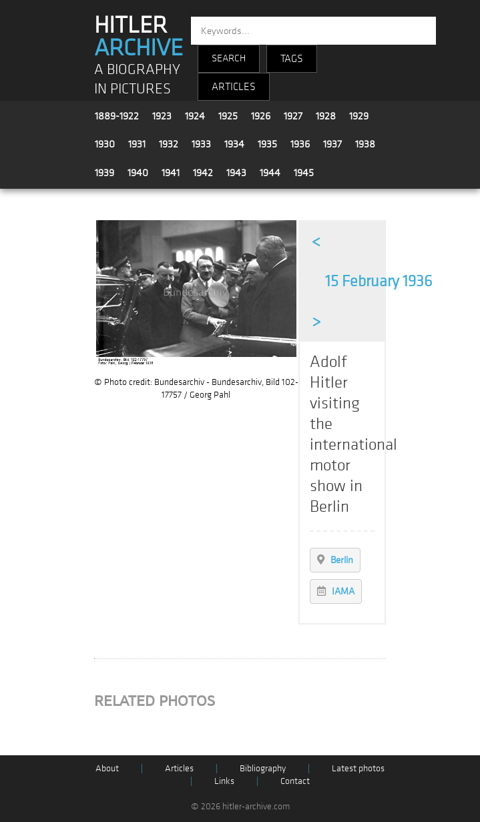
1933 (201, 144)
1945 (304, 172)
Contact (295, 781)
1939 (104, 172)
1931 (137, 144)
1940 (138, 172)
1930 (105, 144)
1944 (270, 172)
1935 (267, 144)
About (107, 768)
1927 (293, 116)
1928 (326, 116)
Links (224, 781)
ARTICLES (234, 86)
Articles (179, 768)
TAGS (291, 58)
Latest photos (358, 768)
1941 (171, 172)
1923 (162, 116)
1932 (168, 144)
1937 (332, 144)
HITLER (138, 37)
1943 (236, 172)
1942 (203, 172)
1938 (365, 144)
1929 (359, 116)
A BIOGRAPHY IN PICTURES (137, 79)
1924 (195, 116)
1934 (234, 144)
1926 (260, 116)
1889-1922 (117, 116)
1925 (228, 116)
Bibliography (263, 768)
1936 (300, 144)
